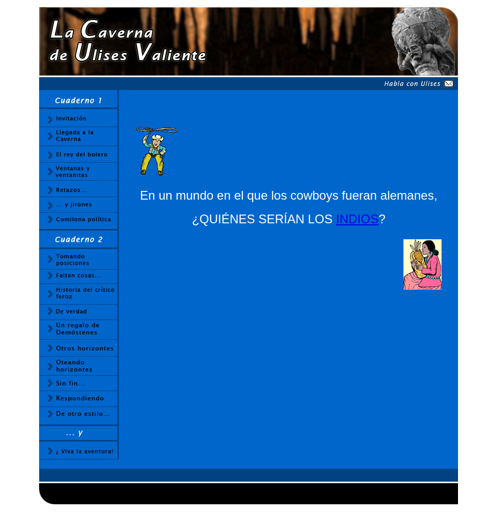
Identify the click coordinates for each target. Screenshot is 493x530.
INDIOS (357, 219)
